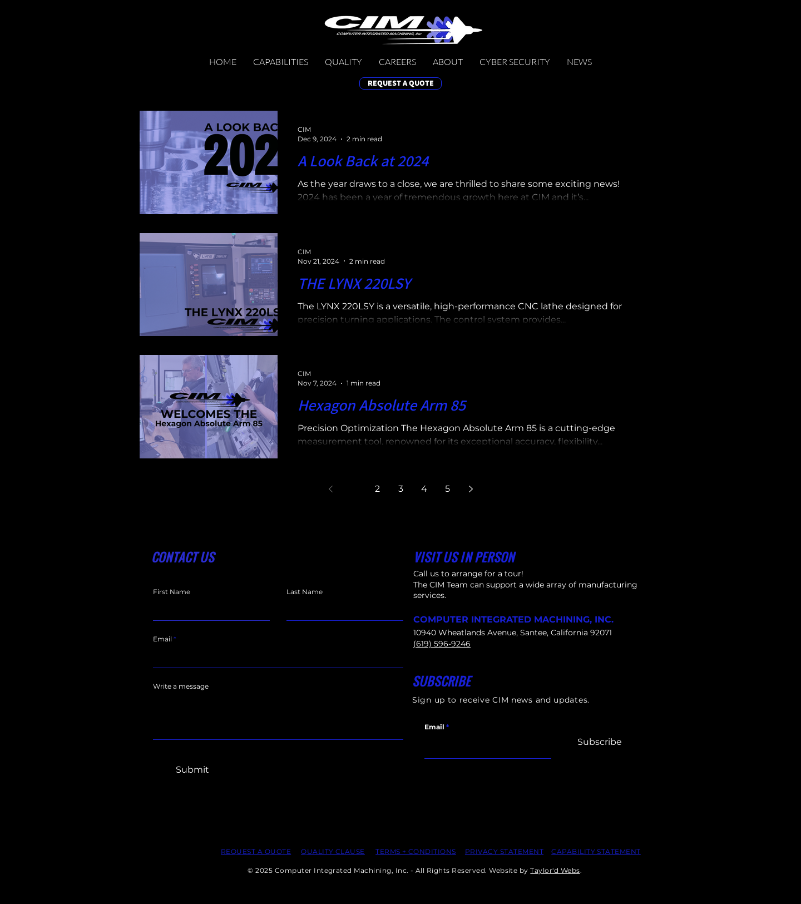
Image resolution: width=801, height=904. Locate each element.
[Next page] (471, 489)
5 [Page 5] (447, 488)
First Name (171, 592)
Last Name (304, 592)
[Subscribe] (599, 742)
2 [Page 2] (377, 488)
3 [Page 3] (400, 488)
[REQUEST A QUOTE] (400, 83)
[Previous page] (330, 489)
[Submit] (192, 770)
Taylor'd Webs (555, 870)
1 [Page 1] (353, 488)
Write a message (181, 686)
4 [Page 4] (424, 488)
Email (434, 727)
